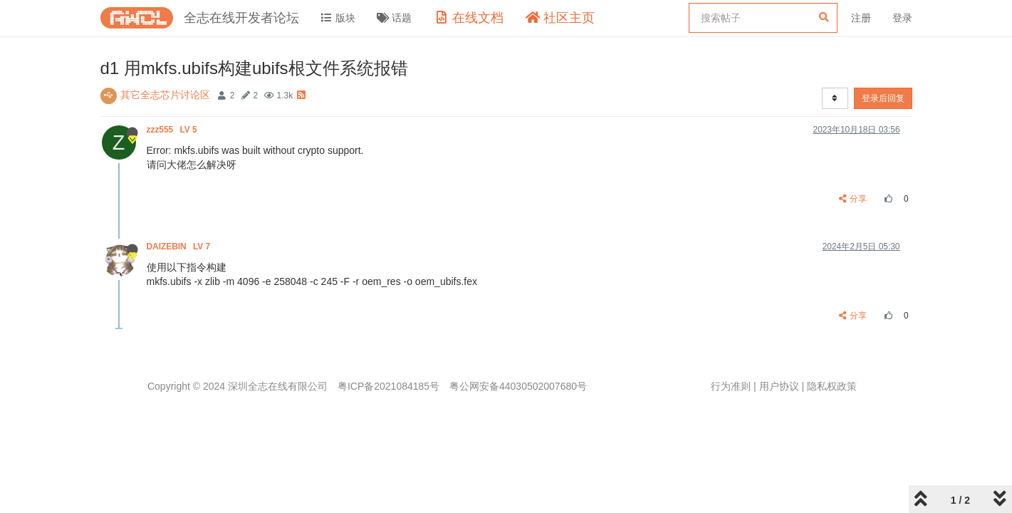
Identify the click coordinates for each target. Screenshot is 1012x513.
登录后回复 (883, 98)
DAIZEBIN (180, 247)
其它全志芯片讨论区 (165, 94)
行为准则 (731, 386)
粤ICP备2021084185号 (388, 386)
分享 (853, 199)
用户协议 (779, 386)
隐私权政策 (832, 386)
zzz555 (173, 130)
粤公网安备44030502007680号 (518, 386)
